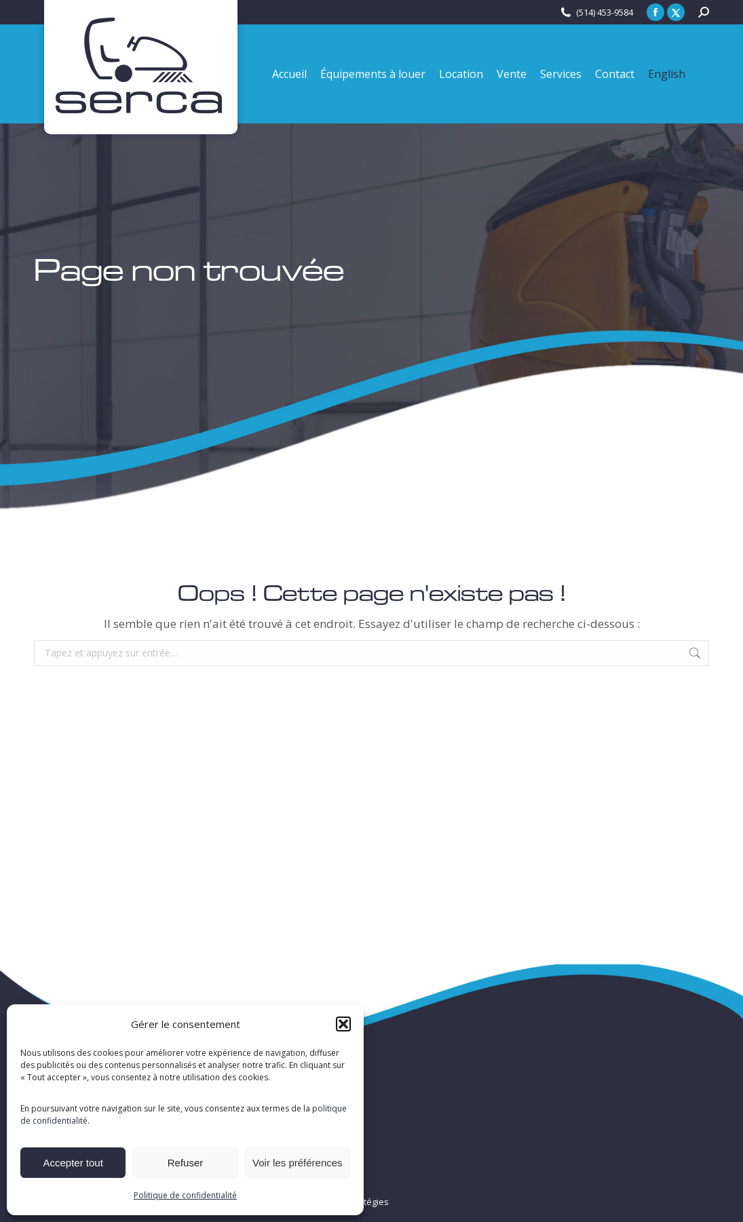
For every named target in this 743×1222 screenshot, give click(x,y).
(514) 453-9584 (604, 12)
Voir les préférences (297, 1162)
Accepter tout (72, 1162)
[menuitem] (666, 74)
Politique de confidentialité (185, 1195)
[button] (343, 1024)
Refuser (186, 1162)
